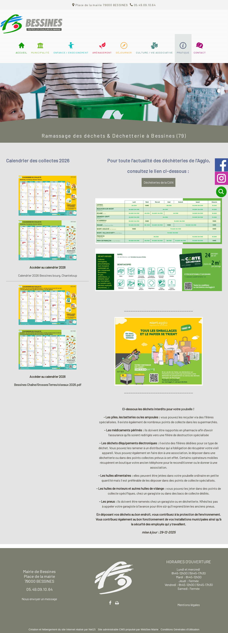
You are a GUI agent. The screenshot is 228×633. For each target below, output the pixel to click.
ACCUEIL (21, 52)
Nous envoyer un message (39, 599)
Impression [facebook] (117, 602)
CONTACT (200, 52)
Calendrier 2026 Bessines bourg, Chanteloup (47, 275)
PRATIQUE (183, 52)
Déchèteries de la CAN (158, 182)
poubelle (187, 409)
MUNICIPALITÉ (40, 52)
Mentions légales (188, 605)
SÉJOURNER (124, 52)
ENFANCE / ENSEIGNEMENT (71, 52)
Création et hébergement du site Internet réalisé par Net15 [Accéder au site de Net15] (62, 629)
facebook (110, 603)
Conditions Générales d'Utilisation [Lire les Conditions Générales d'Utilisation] (180, 629)
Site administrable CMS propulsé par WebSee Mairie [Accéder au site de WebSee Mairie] (128, 629)
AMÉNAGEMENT (102, 52)
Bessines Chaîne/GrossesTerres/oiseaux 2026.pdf (47, 385)
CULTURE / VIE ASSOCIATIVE (154, 52)
